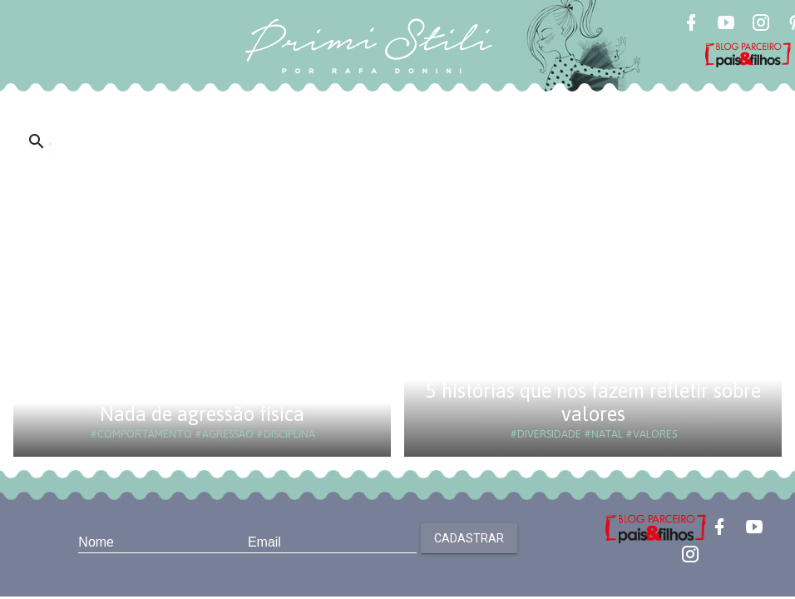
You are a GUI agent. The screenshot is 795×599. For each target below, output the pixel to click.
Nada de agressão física (202, 414)
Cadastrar (469, 538)
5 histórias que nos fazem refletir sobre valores (593, 402)
